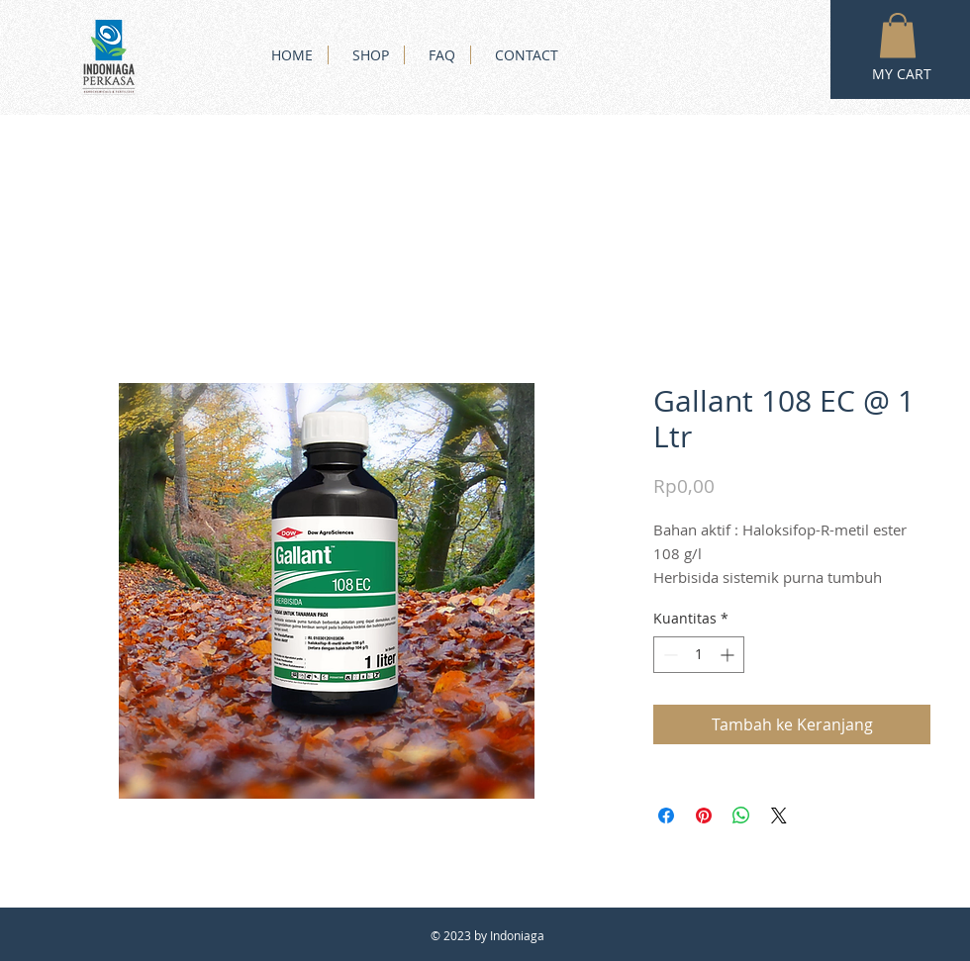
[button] (898, 35)
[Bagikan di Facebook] (666, 815)
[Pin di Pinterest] (704, 815)
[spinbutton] (699, 654)
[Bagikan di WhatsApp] (741, 815)
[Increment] (729, 654)
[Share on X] (779, 815)
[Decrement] (668, 654)
